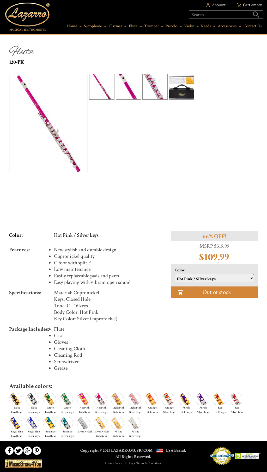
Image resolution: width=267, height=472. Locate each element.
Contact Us (253, 26)
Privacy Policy (113, 463)
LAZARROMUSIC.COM (132, 450)
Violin (189, 26)
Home (72, 26)
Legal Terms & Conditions (145, 463)
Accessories (227, 26)
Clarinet (115, 26)
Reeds (206, 26)
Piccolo (171, 26)
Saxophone (93, 26)
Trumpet (151, 26)
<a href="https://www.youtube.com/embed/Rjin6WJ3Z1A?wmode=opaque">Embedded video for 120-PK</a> (133, 199)
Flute (133, 26)
